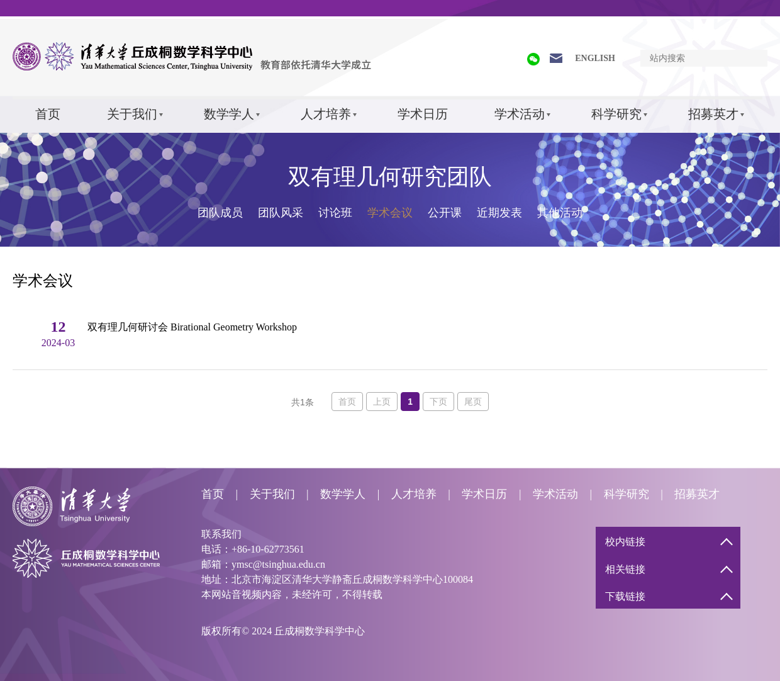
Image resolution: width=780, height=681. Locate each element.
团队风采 (280, 212)
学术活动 (519, 114)
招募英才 (713, 114)
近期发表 (499, 212)
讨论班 (335, 212)
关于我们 (132, 114)
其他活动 (559, 212)
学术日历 (423, 114)
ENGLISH (595, 58)
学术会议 (390, 212)
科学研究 (616, 114)
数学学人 (229, 114)
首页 (47, 114)
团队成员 (220, 212)
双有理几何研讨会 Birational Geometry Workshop (192, 327)
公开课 (445, 212)
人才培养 (326, 114)
